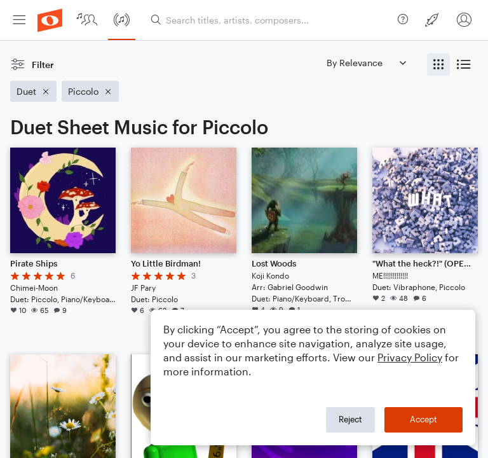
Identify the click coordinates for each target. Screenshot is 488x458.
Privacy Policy (409, 357)
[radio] (438, 64)
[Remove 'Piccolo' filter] (90, 91)
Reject (350, 419)
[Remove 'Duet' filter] (33, 91)
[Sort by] (366, 62)
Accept (423, 419)
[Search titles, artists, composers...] (271, 20)
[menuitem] (19, 20)
